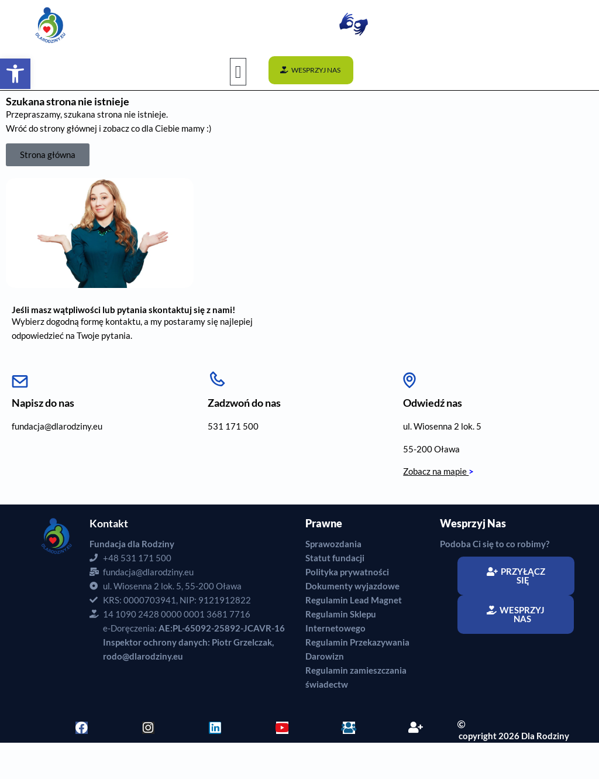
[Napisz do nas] (20, 377)
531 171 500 (233, 426)
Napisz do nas (43, 402)
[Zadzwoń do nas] (217, 377)
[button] (238, 71)
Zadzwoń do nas (244, 402)
